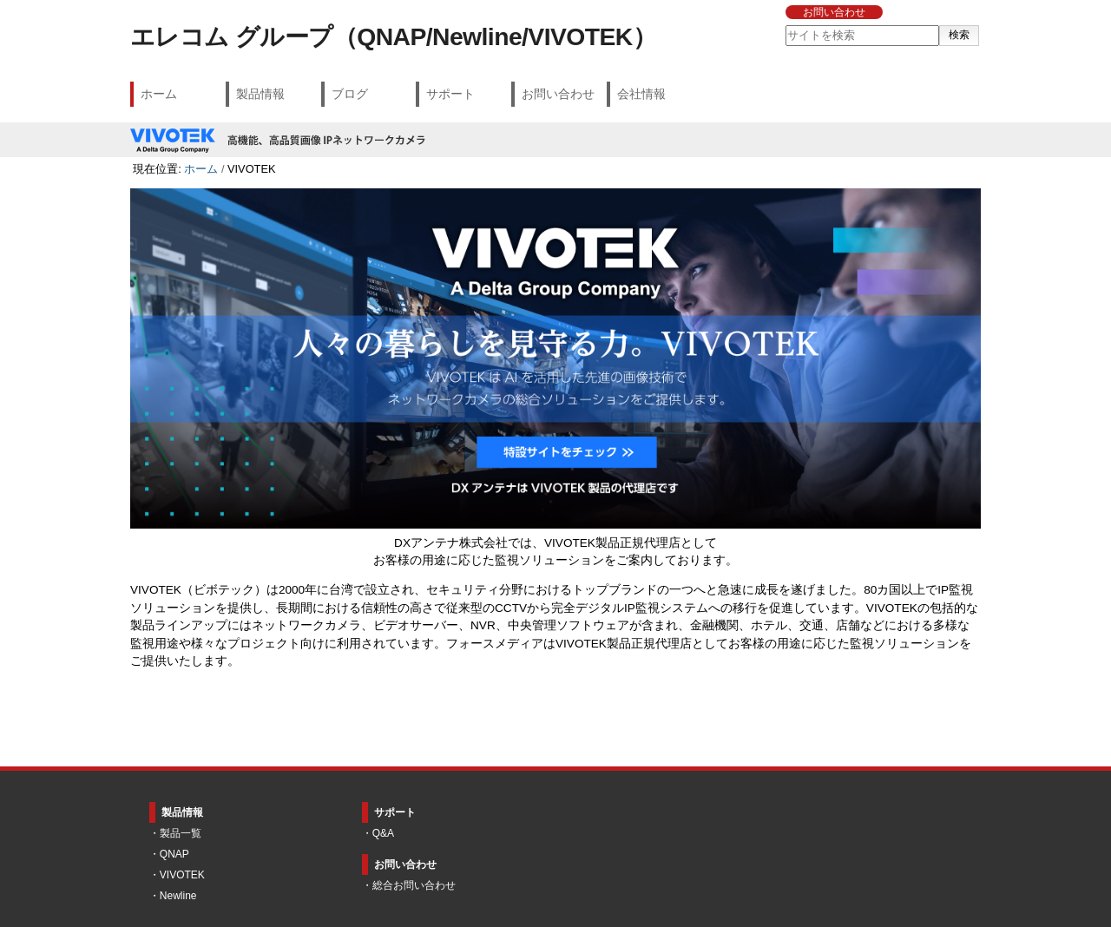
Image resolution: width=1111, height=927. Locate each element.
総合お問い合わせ (414, 885)
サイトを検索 (784, 24)
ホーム (159, 94)
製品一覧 (180, 833)
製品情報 (260, 94)
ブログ (350, 94)
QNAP (174, 854)
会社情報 (641, 94)
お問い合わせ (834, 12)
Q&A (383, 833)
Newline (178, 896)
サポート (450, 94)
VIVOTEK (182, 875)
